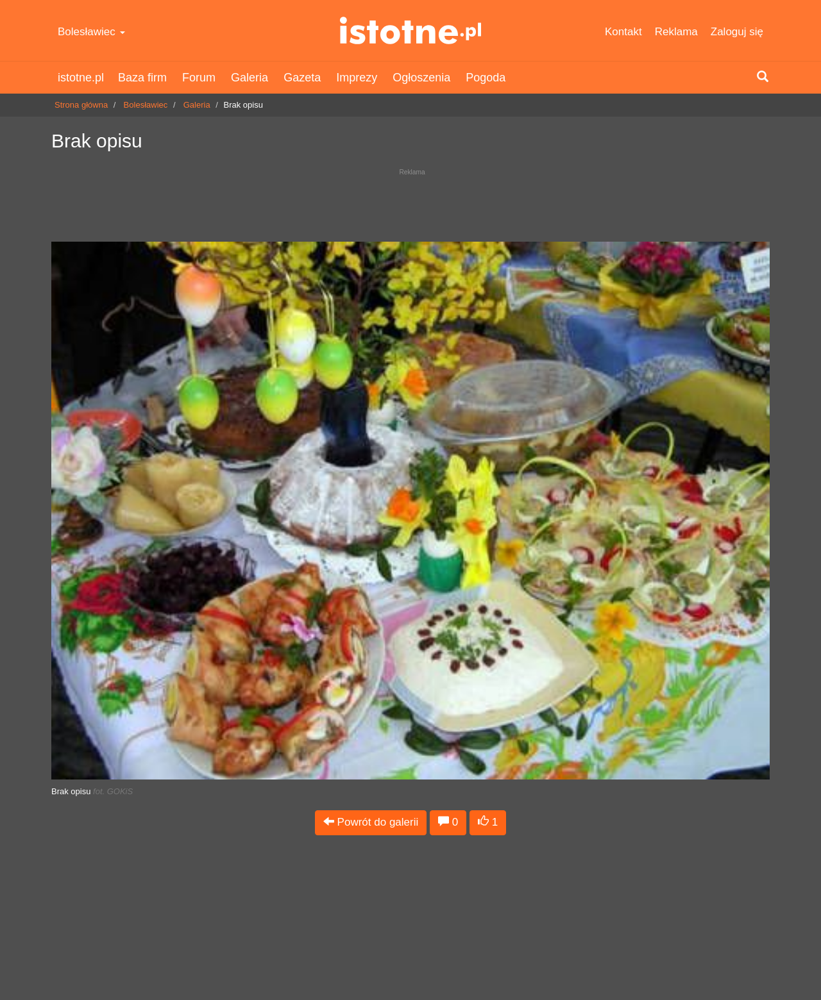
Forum (199, 77)
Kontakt (623, 32)
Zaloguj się (737, 32)
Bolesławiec (91, 32)
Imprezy (356, 77)
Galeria (249, 77)
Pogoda (485, 77)
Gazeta (302, 77)
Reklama (676, 32)
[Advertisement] (410, 202)
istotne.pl (411, 30)
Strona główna (81, 105)
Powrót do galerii (370, 822)
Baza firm (142, 77)
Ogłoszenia (421, 77)
